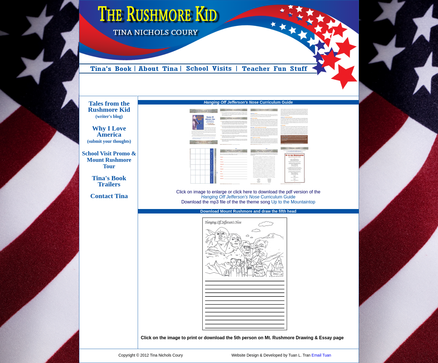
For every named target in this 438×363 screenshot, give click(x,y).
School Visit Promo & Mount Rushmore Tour (109, 160)
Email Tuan (321, 355)
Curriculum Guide (248, 196)
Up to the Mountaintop (293, 202)
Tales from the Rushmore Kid (109, 109)
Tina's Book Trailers (109, 181)
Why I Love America (109, 134)
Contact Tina (109, 196)
